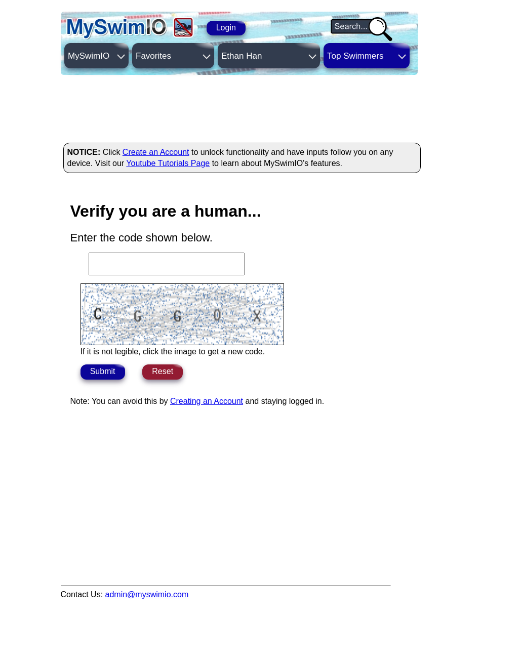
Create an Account (156, 152)
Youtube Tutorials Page (168, 163)
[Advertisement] (245, 108)
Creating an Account (206, 401)
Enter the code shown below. (141, 237)
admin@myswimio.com (147, 594)
